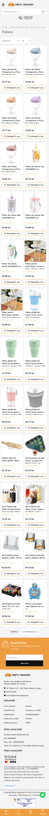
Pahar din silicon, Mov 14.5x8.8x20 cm (11, 216)
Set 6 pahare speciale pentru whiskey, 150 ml (35, 556)
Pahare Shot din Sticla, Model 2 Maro (10, 459)
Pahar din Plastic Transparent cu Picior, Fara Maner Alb (11, 71)
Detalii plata (9, 714)
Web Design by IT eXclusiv (29, 795)
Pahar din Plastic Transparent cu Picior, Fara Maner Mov (35, 120)
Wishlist (43, 814)
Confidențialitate (32, 714)
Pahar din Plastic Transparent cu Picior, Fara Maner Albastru (35, 71)
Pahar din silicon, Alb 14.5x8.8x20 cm (34, 167)
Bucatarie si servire (38, 27)
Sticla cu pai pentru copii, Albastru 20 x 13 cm (34, 606)
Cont (31, 814)
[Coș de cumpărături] (25, 18)
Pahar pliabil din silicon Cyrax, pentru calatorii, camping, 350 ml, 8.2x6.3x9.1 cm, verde (11, 363)
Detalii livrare (9, 710)
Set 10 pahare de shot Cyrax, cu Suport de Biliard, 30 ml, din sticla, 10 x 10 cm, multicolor (35, 460)
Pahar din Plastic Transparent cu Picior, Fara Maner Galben (11, 120)
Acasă (4, 27)
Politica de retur (10, 723)
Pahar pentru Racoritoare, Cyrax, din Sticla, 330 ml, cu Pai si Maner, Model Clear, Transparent (35, 266)
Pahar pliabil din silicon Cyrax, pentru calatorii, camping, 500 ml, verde (35, 363)
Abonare (24, 663)
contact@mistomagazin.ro (17, 695)
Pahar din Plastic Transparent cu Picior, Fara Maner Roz (11, 168)
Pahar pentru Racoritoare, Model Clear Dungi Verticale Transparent (11, 314)
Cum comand (9, 706)
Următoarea (30, 631)
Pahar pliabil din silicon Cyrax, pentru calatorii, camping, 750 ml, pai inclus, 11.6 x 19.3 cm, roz (11, 411)
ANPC (27, 723)
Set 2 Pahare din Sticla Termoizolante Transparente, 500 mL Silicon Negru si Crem (11, 509)
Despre (28, 706)
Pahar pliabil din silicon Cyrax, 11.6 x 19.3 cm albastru (33, 314)
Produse (18, 814)
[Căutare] (43, 11)
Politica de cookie (11, 718)
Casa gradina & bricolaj (19, 27)
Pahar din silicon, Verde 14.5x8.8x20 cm (11, 265)
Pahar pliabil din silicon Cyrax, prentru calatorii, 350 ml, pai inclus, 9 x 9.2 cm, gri (34, 411)
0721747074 (11, 692)
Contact (28, 718)
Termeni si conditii (33, 710)
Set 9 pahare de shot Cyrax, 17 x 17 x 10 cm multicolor (11, 606)
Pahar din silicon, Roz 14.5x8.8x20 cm (34, 216)
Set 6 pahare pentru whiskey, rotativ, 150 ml (12, 556)
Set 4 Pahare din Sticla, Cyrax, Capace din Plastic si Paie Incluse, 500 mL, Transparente (34, 509)
